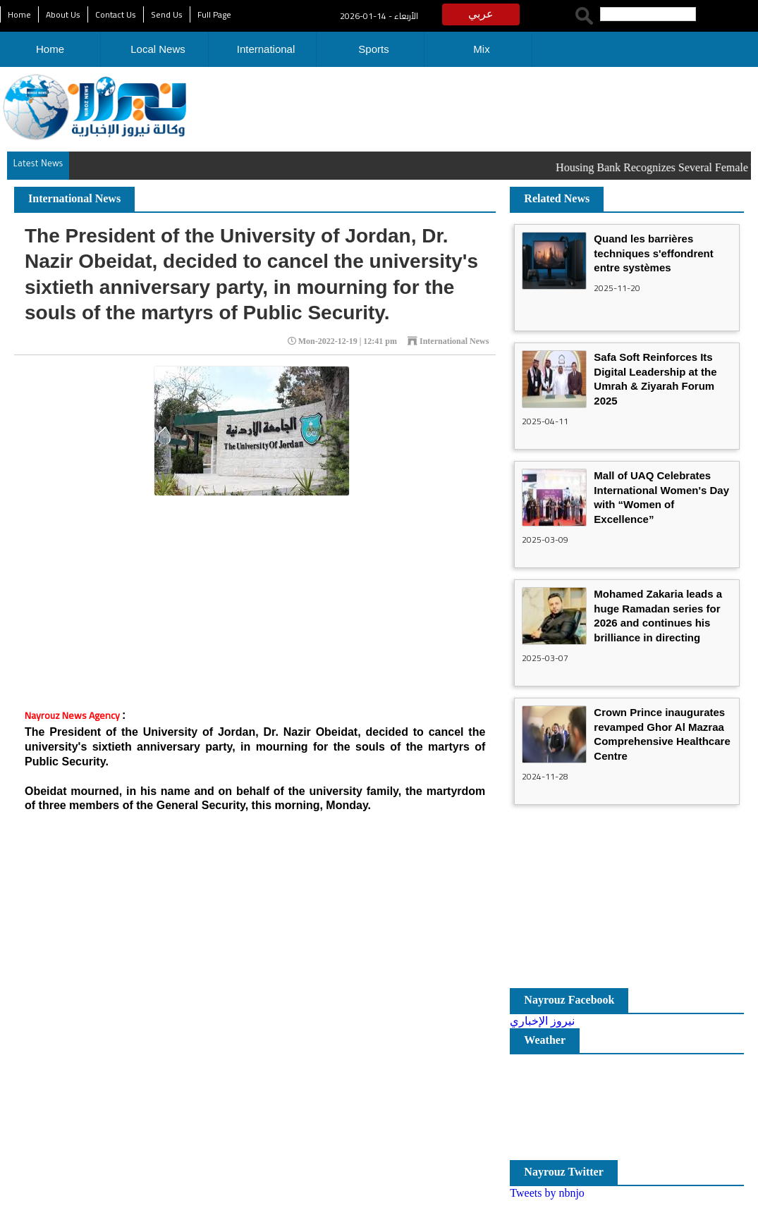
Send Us (167, 14)
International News (74, 198)
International (266, 49)
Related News (556, 198)
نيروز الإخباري (542, 1021)
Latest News (38, 165)
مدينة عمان (627, 1107)
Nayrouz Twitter (563, 1172)
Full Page (214, 14)
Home (19, 14)
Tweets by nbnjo (547, 1193)
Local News (157, 49)
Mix (481, 49)
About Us (63, 14)
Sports (373, 49)
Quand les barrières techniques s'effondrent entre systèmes (653, 253)
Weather (545, 1040)
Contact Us (115, 14)
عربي (481, 14)
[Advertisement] (446, 105)
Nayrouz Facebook (569, 1000)
